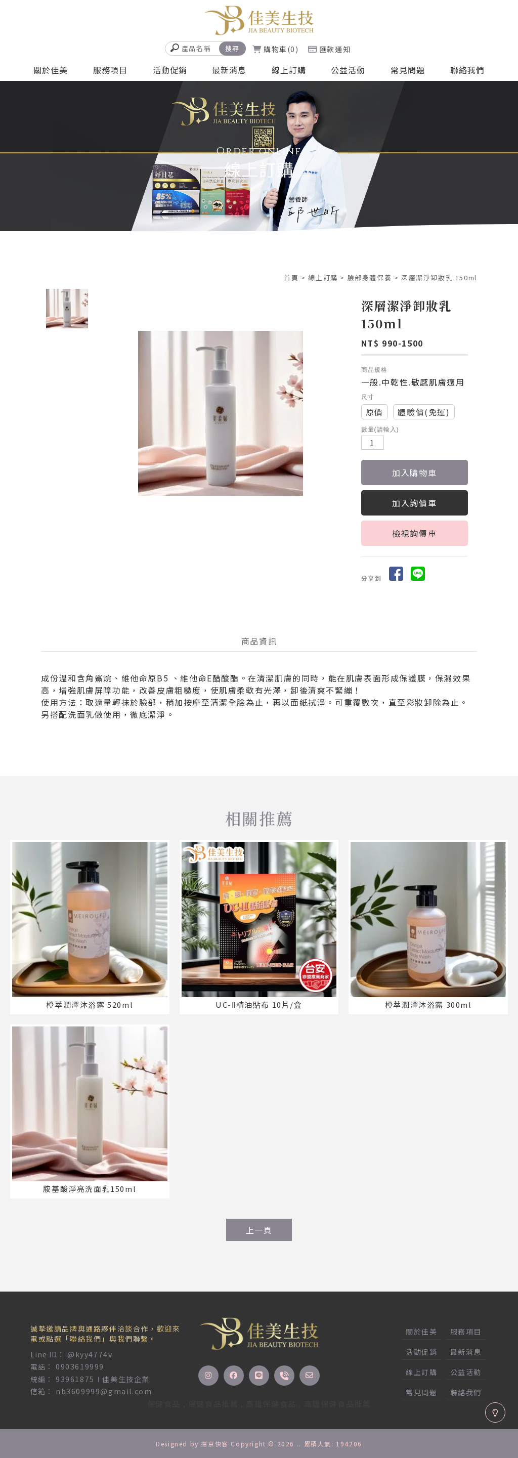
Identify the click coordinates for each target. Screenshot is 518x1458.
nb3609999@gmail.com (104, 1391)
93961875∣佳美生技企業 (103, 1379)
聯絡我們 (467, 70)
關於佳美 (50, 70)
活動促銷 (170, 70)
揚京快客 (214, 1443)
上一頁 (259, 1230)
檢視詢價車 (414, 533)
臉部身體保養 (370, 277)
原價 (374, 412)
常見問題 (408, 70)
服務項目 (110, 70)
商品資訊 (259, 641)
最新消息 (229, 70)
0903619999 (80, 1366)
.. (299, 1443)
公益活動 (348, 70)
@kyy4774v (89, 1354)
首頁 (291, 277)
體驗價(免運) (424, 412)
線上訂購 (289, 70)
